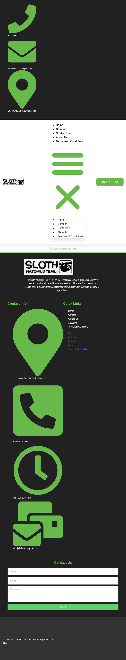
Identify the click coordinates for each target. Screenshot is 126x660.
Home (59, 125)
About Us (62, 137)
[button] (68, 180)
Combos (61, 129)
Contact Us (63, 133)
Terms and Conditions (70, 141)
